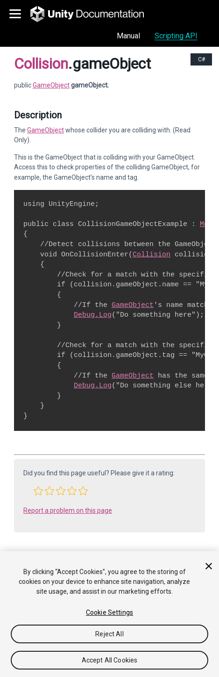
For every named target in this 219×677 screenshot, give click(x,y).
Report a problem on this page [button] (67, 510)
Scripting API (176, 35)
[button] (38, 490)
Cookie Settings (109, 612)
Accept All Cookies (110, 660)
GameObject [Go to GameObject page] (51, 85)
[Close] (208, 566)
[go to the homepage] (93, 14)
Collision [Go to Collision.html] (151, 254)
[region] (109, 614)
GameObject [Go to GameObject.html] (45, 130)
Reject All (109, 634)
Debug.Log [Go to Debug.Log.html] (93, 315)
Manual (128, 35)
